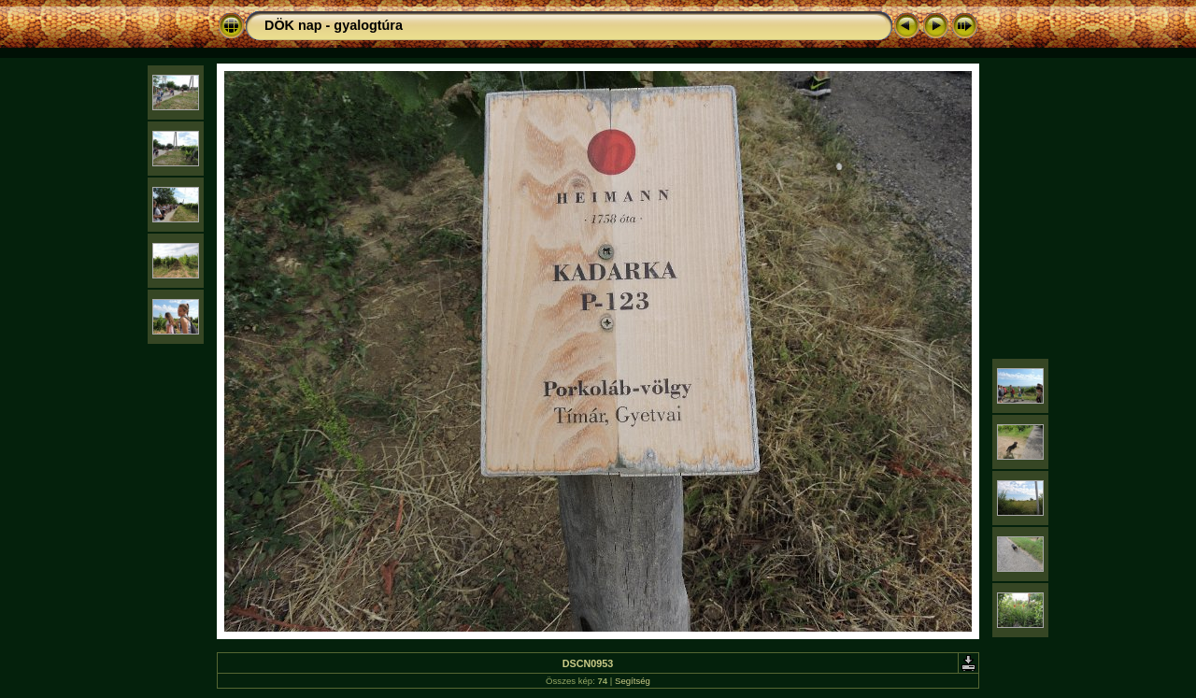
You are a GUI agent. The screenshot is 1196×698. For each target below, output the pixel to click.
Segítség (632, 681)
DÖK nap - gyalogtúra (333, 25)
